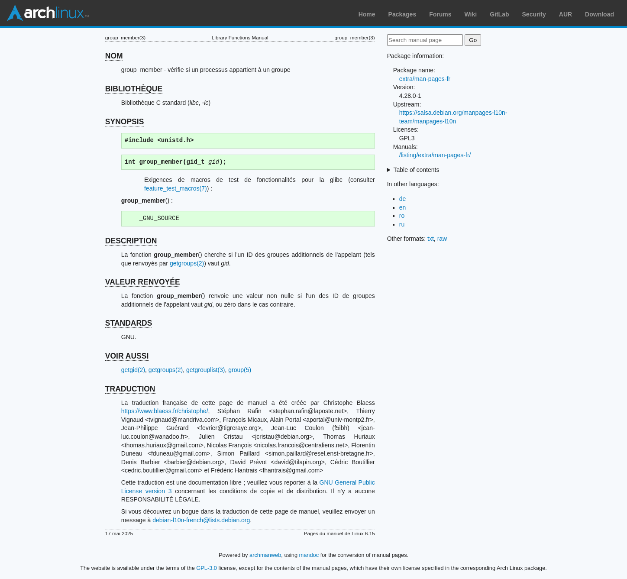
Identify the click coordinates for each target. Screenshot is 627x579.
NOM (114, 56)
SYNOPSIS (124, 121)
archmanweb (265, 555)
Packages (402, 14)
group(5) (239, 369)
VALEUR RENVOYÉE (142, 282)
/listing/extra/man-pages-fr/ (435, 155)
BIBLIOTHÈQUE (133, 88)
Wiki (471, 14)
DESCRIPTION (131, 240)
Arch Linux (47, 13)
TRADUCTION (130, 389)
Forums (440, 14)
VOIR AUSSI (127, 356)
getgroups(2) (187, 263)
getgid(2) (133, 369)
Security (534, 14)
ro (401, 215)
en (402, 207)
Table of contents (417, 169)
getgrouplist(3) (205, 369)
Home (367, 14)
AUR (565, 14)
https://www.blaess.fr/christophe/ (164, 411)
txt (430, 238)
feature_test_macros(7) (175, 188)
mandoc (309, 555)
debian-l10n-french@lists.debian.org (201, 520)
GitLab (499, 14)
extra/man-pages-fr (424, 78)
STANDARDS (128, 323)
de (402, 198)
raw (442, 238)
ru (401, 224)
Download (599, 14)
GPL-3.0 (206, 568)
